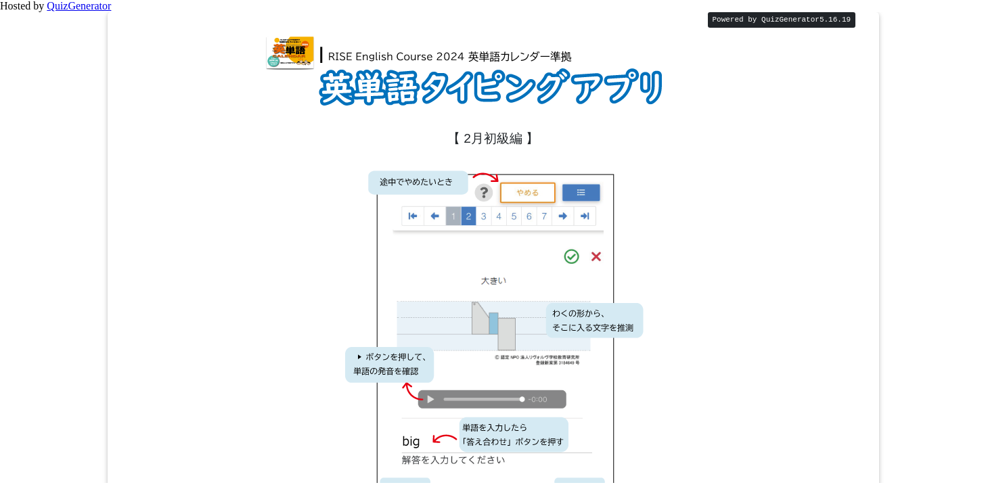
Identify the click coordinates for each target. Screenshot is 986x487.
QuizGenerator (79, 5)
